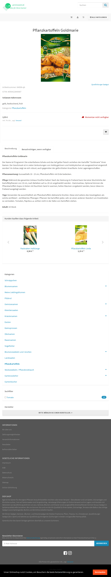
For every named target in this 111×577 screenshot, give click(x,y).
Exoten (8, 322)
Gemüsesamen (57, 304)
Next (102, 242)
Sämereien (6, 505)
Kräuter (57, 505)
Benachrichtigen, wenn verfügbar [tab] (36, 149)
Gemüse (40, 505)
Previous (8, 242)
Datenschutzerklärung (33, 538)
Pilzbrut (8, 298)
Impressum (6, 463)
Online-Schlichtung (9, 487)
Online (71, 502)
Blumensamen (57, 286)
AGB (3, 468)
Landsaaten (10, 358)
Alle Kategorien (98, 17)
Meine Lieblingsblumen (15, 292)
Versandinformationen (11, 439)
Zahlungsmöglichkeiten (11, 434)
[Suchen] (90, 5)
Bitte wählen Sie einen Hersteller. (55, 413)
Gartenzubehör (57, 375)
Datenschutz (7, 472)
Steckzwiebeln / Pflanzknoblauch (57, 369)
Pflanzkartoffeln (19, 108)
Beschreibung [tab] (11, 148)
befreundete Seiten (9, 449)
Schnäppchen (11, 280)
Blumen (47, 505)
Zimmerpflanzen (81, 505)
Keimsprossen (11, 328)
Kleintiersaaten (11, 310)
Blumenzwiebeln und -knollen (57, 351)
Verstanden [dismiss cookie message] (100, 572)
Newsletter (6, 444)
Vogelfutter (10, 346)
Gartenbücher (11, 381)
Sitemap (5, 482)
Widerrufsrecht (7, 477)
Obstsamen (10, 334)
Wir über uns (7, 429)
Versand (18, 120)
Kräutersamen (57, 316)
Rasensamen (10, 340)
